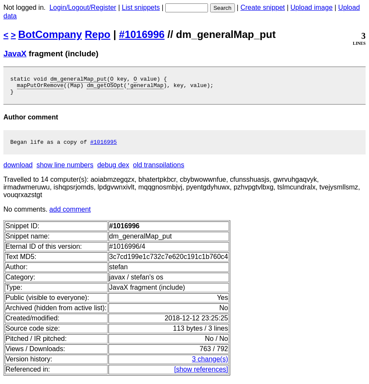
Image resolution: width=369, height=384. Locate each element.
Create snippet (262, 7)
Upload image (311, 7)
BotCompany (50, 34)
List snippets (141, 7)
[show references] (201, 374)
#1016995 (103, 147)
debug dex (113, 170)
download (18, 170)
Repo (98, 34)
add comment (70, 214)
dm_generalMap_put (78, 80)
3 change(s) (210, 364)
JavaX (14, 53)
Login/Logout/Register (83, 7)
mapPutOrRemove (40, 87)
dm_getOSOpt (105, 87)
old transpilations (158, 170)
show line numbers (64, 170)
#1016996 (142, 34)
